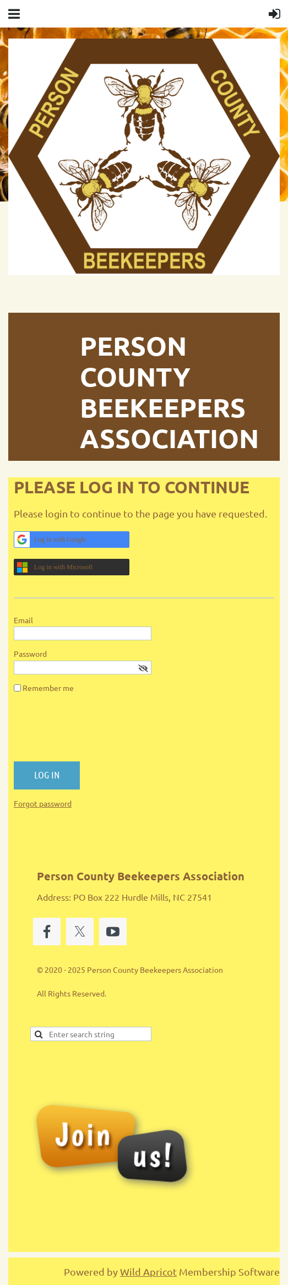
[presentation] (97, 731)
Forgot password (43, 803)
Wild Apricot (148, 1271)
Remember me (48, 688)
